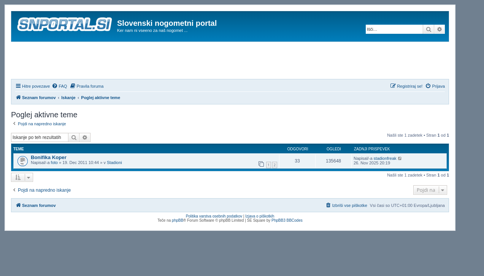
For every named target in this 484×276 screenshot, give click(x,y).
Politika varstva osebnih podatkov (214, 216)
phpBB (177, 220)
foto (54, 162)
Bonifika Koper (49, 157)
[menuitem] (59, 86)
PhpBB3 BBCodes (287, 220)
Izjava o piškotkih (259, 216)
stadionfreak (385, 158)
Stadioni (114, 162)
